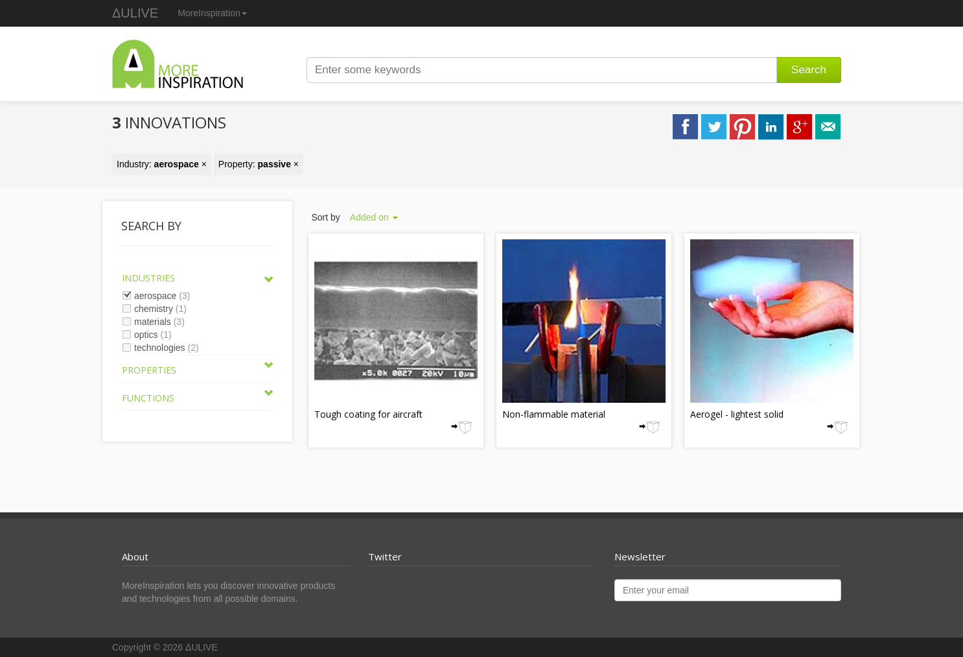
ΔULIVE (135, 13)
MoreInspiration (212, 13)
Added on (374, 217)
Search (808, 70)
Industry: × (162, 164)
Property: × (258, 164)
